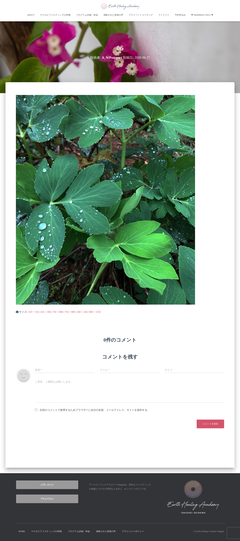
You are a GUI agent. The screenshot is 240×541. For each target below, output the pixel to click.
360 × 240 (82, 312)
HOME (22, 531)
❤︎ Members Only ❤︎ (202, 15)
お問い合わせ (47, 484)
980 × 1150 (95, 312)
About (30, 15)
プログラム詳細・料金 (87, 15)
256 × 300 (45, 312)
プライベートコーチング (141, 15)
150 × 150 (33, 312)
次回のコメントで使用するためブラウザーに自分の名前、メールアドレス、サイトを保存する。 (95, 410)
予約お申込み (47, 498)
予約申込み (180, 15)
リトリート (163, 15)
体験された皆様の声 (113, 15)
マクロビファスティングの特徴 (55, 15)
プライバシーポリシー (133, 531)
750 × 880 (57, 312)
